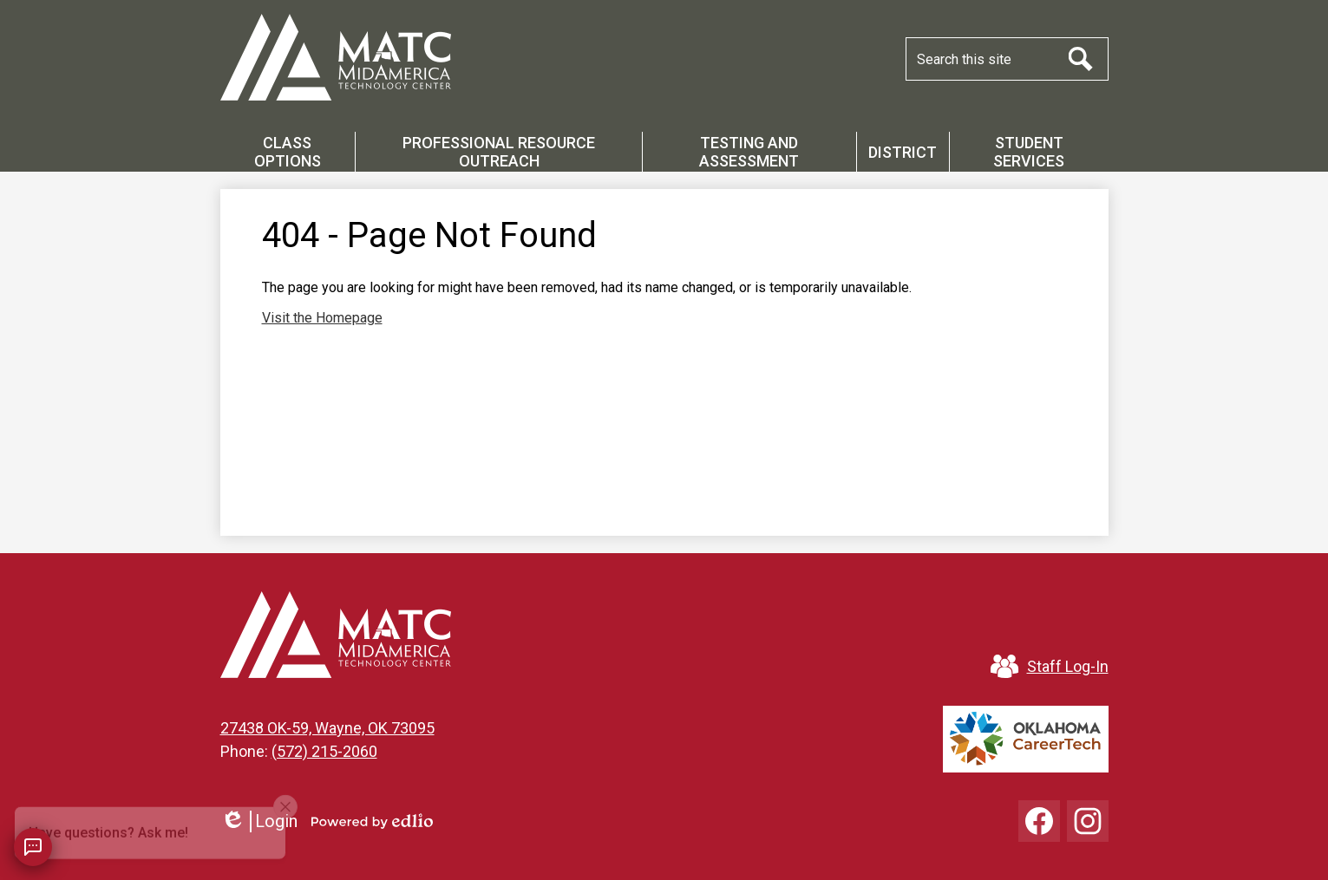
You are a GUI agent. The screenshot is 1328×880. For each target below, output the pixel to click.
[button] (288, 152)
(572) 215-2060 (324, 751)
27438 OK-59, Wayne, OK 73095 (327, 728)
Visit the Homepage (322, 318)
